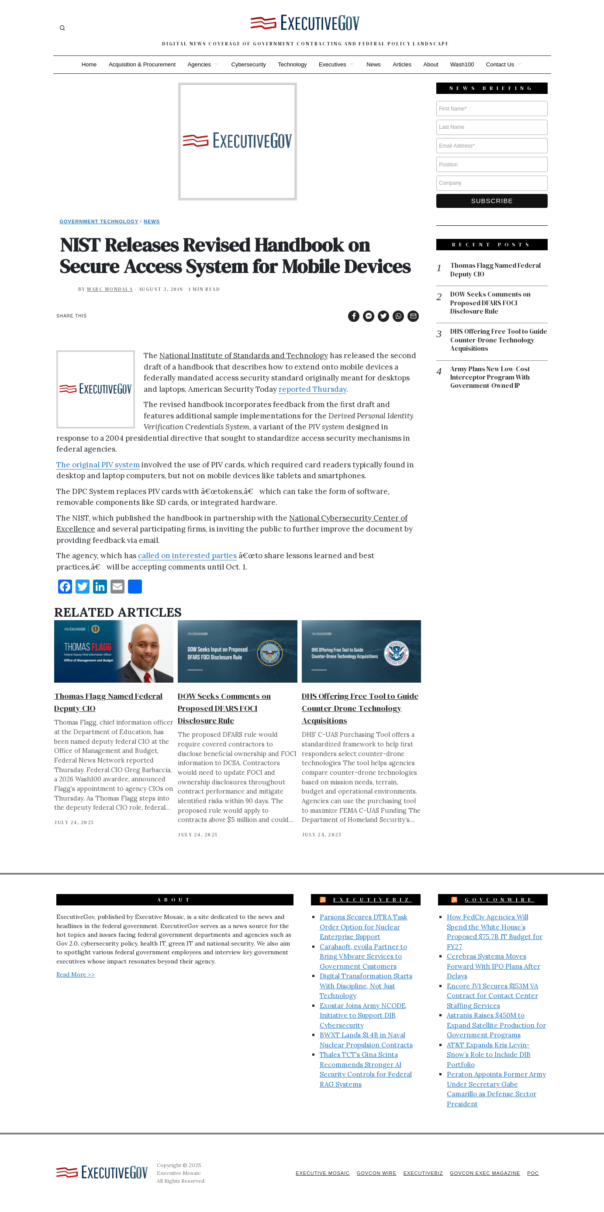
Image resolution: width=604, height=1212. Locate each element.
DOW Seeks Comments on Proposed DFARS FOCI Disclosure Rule (224, 708)
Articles (402, 64)
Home (88, 64)
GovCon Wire (375, 1173)
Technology (292, 64)
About (431, 64)
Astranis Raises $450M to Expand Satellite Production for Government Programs (496, 1025)
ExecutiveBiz (372, 899)
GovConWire (500, 899)
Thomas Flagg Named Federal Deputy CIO (495, 270)
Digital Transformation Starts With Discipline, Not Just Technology (366, 986)
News (374, 64)
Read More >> (75, 974)
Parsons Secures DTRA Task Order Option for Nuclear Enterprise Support (363, 927)
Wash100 (463, 64)
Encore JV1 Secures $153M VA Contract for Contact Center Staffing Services (492, 996)
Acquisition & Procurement (141, 64)
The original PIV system (98, 465)
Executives (332, 64)
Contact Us (501, 64)
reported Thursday (312, 389)
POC (533, 1173)
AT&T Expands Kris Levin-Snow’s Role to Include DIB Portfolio (489, 1055)
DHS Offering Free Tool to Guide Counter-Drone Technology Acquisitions (360, 708)
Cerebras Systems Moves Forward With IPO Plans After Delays (493, 966)
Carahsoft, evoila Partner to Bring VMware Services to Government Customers (363, 956)
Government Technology (99, 221)
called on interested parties (187, 555)
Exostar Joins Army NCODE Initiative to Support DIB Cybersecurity (363, 1015)
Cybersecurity (248, 64)
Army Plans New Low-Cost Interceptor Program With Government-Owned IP (490, 378)
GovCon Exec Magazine (484, 1173)
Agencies (198, 64)
